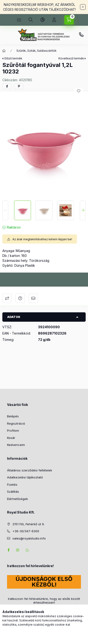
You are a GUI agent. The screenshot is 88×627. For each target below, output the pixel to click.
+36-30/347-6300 (81, 35)
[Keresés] (30, 20)
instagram (18, 550)
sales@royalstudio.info (29, 538)
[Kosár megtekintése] (69, 20)
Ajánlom (33, 298)
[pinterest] (18, 86)
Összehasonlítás (7, 298)
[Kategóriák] (19, 20)
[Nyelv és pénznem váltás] (42, 20)
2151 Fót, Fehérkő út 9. (28, 524)
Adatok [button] (13, 317)
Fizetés (12, 484)
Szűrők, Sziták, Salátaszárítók (36, 50)
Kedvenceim (16, 445)
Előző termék (13, 58)
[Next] (83, 210)
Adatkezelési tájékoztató (25, 477)
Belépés (13, 416)
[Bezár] (83, 7)
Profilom (13, 430)
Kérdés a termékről (20, 298)
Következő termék (71, 58)
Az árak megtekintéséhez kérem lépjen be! (42, 239)
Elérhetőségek (17, 499)
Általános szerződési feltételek (29, 470)
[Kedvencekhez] (78, 91)
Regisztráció (16, 423)
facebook (8, 550)
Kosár (11, 438)
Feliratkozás (20, 611)
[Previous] (5, 210)
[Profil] (54, 20)
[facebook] (7, 86)
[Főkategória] (4, 51)
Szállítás (13, 491)
